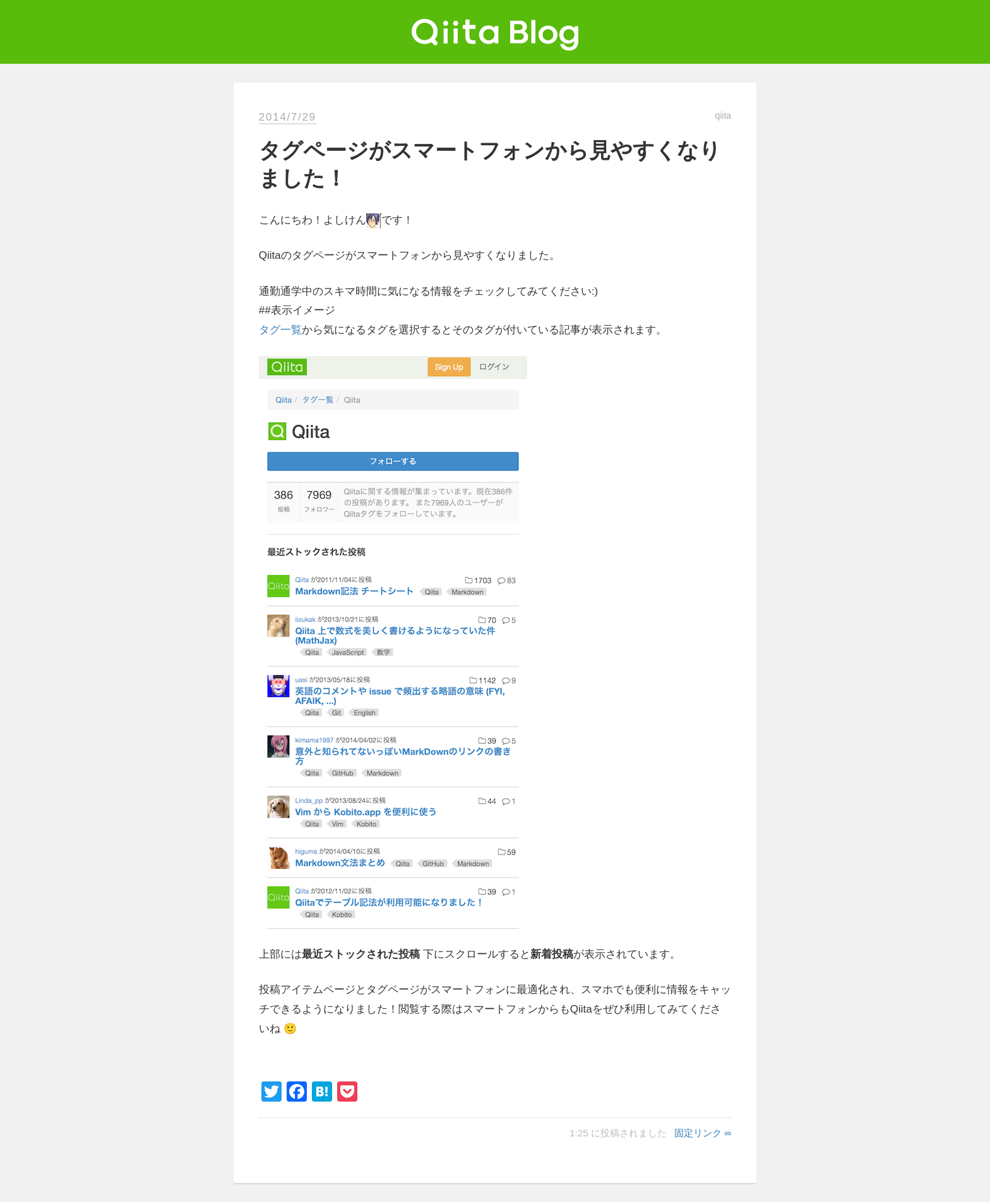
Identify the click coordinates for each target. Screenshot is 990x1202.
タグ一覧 (280, 330)
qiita (723, 115)
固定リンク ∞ (702, 1133)
